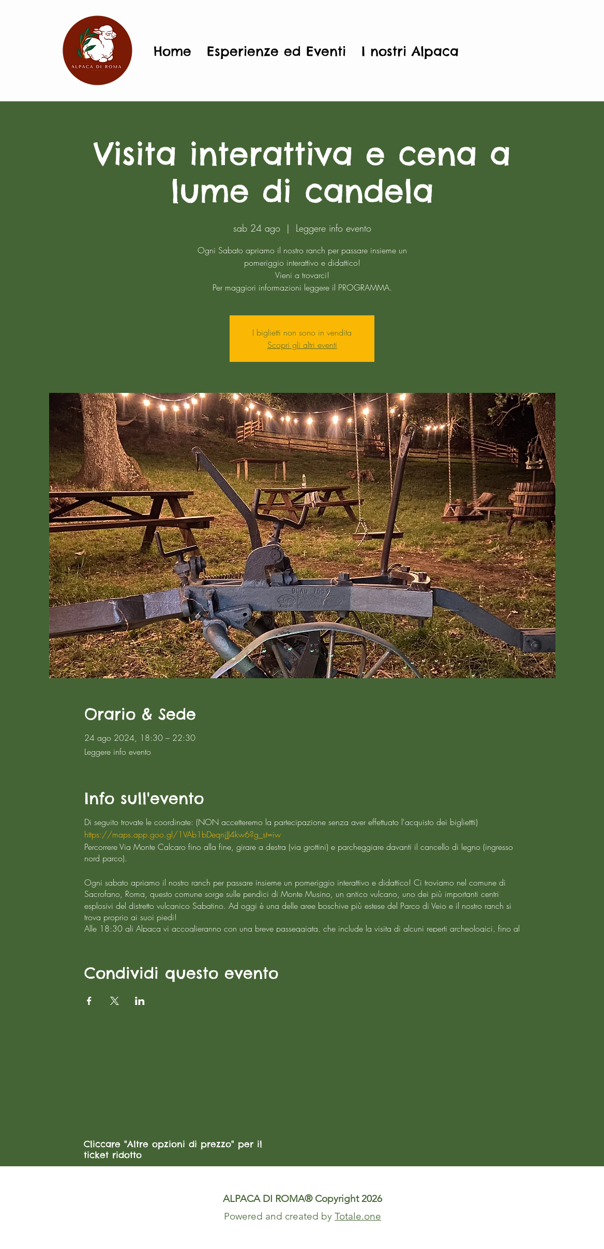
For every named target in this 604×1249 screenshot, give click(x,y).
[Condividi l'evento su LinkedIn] (140, 1001)
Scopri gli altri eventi (302, 345)
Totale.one (358, 1216)
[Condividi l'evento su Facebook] (89, 1001)
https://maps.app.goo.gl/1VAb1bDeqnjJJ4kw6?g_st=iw (182, 834)
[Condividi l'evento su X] (114, 1001)
